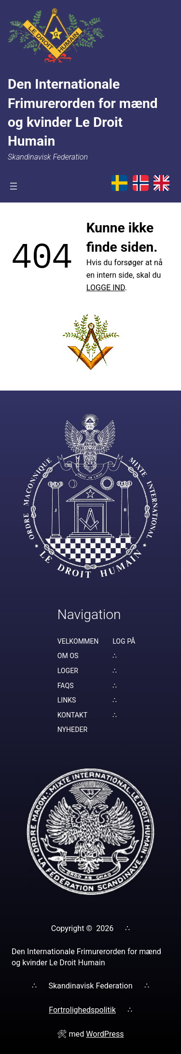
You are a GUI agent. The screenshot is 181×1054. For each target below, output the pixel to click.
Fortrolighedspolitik (82, 1009)
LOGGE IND (105, 287)
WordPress (105, 1034)
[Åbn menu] (13, 186)
